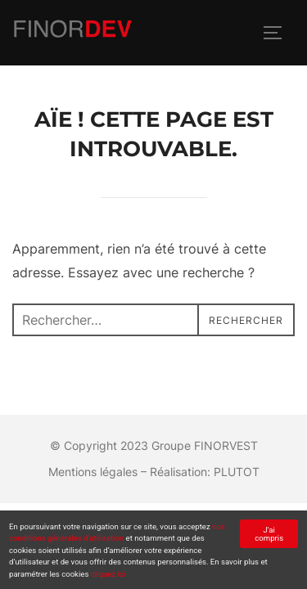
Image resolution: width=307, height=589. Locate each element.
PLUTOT (237, 472)
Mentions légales (93, 472)
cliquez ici (108, 573)
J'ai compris (269, 533)
